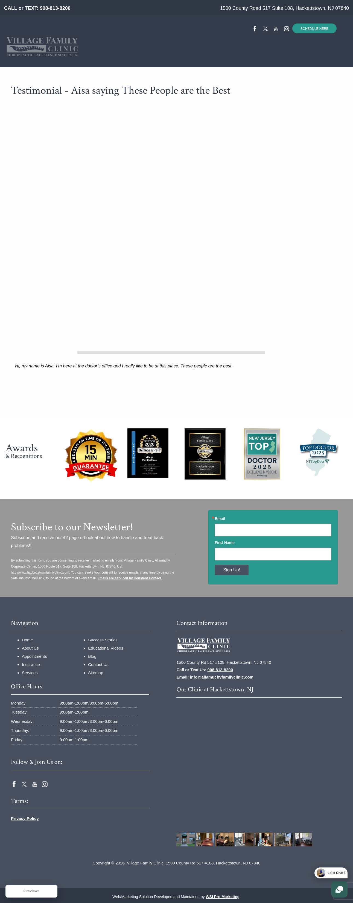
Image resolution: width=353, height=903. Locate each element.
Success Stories (185, 55)
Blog (92, 656)
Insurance (114, 55)
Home (62, 55)
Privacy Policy (25, 818)
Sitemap (95, 672)
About (84, 55)
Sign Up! (231, 570)
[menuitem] (62, 55)
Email (220, 519)
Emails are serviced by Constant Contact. (129, 578)
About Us (30, 648)
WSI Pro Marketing (223, 897)
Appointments (34, 656)
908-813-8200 (55, 8)
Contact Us (279, 55)
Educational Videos (234, 55)
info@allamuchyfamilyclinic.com (221, 677)
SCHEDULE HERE (314, 29)
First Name (224, 543)
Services (145, 55)
